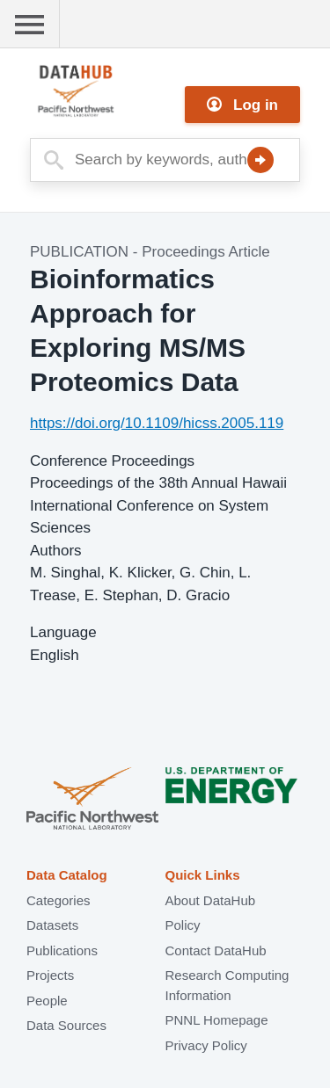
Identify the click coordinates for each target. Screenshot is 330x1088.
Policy (183, 925)
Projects (50, 975)
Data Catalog (66, 874)
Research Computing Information (227, 985)
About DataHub (210, 900)
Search (260, 160)
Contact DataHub (216, 950)
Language (63, 632)
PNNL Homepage (216, 1019)
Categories (58, 900)
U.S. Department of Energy (231, 800)
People (47, 1000)
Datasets (52, 925)
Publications (62, 950)
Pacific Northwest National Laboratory (92, 800)
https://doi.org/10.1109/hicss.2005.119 (156, 423)
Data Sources (66, 1025)
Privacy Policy (206, 1045)
